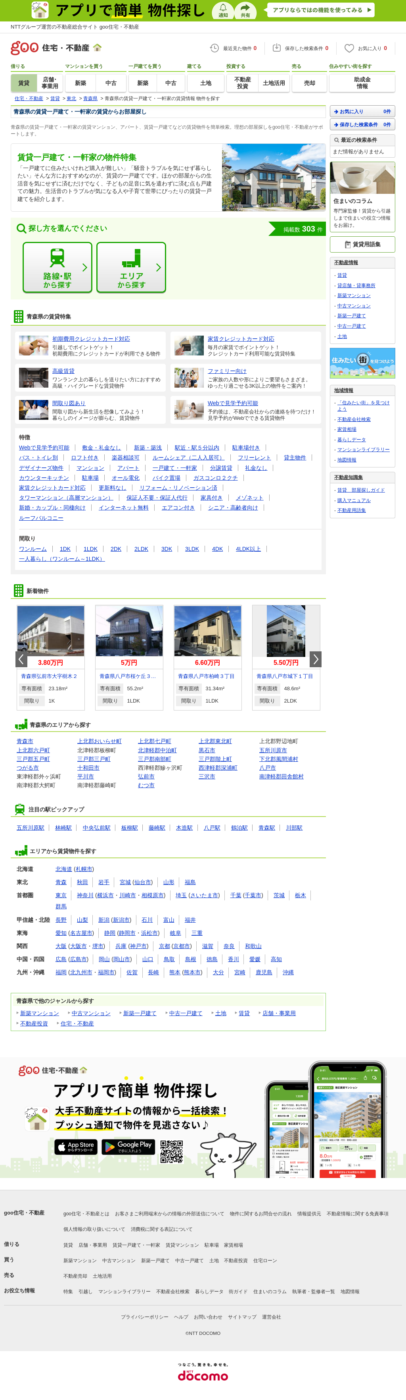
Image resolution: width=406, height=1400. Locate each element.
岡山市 (121, 959)
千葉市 (253, 895)
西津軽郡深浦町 (218, 768)
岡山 (104, 959)
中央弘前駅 (97, 828)
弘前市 (146, 776)
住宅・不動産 (77, 1023)
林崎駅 (63, 828)
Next (316, 659)
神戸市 (138, 946)
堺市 (97, 946)
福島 (190, 882)
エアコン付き (178, 507)
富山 (168, 920)
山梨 (82, 920)
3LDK (192, 549)
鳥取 (169, 959)
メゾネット (250, 497)
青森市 (25, 741)
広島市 (78, 959)
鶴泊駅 (239, 828)
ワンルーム (33, 549)
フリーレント (254, 457)
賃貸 (244, 1013)
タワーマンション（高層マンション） (66, 497)
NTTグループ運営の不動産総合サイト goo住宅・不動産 (75, 27)
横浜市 (105, 895)
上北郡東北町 (215, 741)
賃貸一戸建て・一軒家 (136, 1245)
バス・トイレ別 (38, 457)
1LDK (91, 549)
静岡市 (127, 933)
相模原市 (153, 895)
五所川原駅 (30, 828)
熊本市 (192, 972)
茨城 (279, 895)
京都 (164, 946)
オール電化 (126, 478)
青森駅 (267, 828)
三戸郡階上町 (215, 759)
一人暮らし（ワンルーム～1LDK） (62, 559)
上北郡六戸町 (33, 750)
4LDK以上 (248, 549)
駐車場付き (246, 447)
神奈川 (85, 895)
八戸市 (267, 768)
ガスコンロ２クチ (215, 478)
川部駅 (294, 828)
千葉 (235, 895)
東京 (61, 895)
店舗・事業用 (279, 1013)
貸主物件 (295, 457)
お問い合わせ (208, 1317)
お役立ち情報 (19, 1291)
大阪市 (78, 946)
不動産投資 (34, 1023)
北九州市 (81, 972)
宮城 (125, 882)
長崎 (153, 972)
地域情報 (343, 390)
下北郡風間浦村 (278, 759)
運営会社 (271, 1317)
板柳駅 (129, 828)
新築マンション (39, 1013)
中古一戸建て (186, 1013)
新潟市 (121, 920)
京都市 (181, 946)
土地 (220, 1013)
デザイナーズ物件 (41, 468)
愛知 (61, 933)
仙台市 (142, 882)
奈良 (229, 946)
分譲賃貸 (221, 468)
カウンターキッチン (44, 478)
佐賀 (132, 972)
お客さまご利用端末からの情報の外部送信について (169, 1214)
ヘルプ (181, 1317)
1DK (65, 549)
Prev (21, 659)
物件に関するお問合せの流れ (261, 1214)
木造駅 (184, 828)
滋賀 (207, 946)
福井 (190, 920)
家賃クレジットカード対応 (52, 488)
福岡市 (106, 972)
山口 (147, 959)
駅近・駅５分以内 (197, 447)
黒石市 (207, 750)
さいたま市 (204, 895)
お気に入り (362, 111)
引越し (86, 1291)
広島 (61, 959)
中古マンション (91, 1013)
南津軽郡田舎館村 (281, 776)
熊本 (174, 972)
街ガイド (238, 1291)
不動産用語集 (351, 510)
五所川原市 (273, 750)
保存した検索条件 (362, 124)
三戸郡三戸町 (94, 759)
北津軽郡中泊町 (157, 750)
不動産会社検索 (354, 419)
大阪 (61, 946)
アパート (128, 468)
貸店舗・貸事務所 (356, 285)
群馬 (61, 906)
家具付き (212, 497)
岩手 (103, 882)
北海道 (64, 869)
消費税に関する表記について (162, 1229)
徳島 (212, 959)
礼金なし (256, 468)
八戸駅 (212, 828)
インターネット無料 (124, 507)
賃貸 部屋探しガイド (361, 490)
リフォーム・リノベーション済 (178, 488)
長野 (61, 920)
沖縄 (288, 972)
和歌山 (253, 946)
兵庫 (120, 946)
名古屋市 (81, 933)
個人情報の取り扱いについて (94, 1229)
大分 (218, 972)
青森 (61, 882)
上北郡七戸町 (154, 741)
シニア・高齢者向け (233, 507)
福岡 (61, 972)
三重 (197, 933)
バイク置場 (166, 478)
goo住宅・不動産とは (86, 1214)
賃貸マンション (182, 1245)
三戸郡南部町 (154, 759)
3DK (166, 549)
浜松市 (149, 933)
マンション (90, 468)
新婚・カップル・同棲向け (52, 507)
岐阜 (175, 933)
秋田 (82, 882)
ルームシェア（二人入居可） (189, 457)
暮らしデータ (351, 439)
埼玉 (181, 895)
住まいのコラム (270, 1291)
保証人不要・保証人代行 (157, 497)
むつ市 (146, 785)
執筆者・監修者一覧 (313, 1291)
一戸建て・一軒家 (175, 468)
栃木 (300, 895)
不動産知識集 (348, 477)
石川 (147, 920)
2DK (116, 549)
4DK (217, 549)
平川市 (85, 776)
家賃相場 (346, 429)
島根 (190, 959)
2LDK (141, 549)
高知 (276, 959)
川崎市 (127, 895)
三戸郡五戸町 (33, 759)
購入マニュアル (354, 500)
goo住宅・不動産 (24, 1213)
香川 (233, 959)
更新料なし (112, 488)
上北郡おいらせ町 (99, 741)
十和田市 (88, 768)
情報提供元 (309, 1214)
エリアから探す (131, 268)
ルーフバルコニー (41, 518)
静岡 (109, 933)
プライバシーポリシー (145, 1317)
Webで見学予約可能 (44, 447)
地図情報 (346, 460)
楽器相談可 (126, 457)
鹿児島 (264, 972)
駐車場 (90, 478)
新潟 (103, 920)
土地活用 (102, 1276)
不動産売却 (75, 1276)
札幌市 (84, 869)
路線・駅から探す (57, 268)
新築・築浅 (148, 447)
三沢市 (207, 776)
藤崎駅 (157, 828)
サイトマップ (242, 1317)
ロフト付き (85, 457)
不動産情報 (346, 262)
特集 (68, 1291)
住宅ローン (265, 1260)
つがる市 (28, 768)
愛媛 (254, 959)
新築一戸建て (140, 1013)
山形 (168, 882)
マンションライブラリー (363, 449)
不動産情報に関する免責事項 (358, 1214)
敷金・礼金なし (101, 447)
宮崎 (239, 972)
